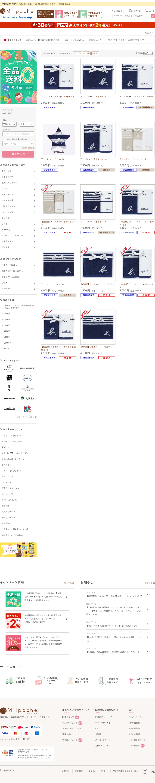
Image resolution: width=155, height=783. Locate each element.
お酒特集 (5, 506)
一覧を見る (67, 583)
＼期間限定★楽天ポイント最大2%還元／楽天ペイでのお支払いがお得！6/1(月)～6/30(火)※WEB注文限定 (43, 618)
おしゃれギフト (8, 494)
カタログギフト (8, 476)
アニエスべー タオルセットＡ (93, 159)
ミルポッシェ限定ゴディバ (13, 441)
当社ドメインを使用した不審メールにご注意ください (122, 40)
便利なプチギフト (9, 517)
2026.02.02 (93, 40)
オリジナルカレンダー (71, 728)
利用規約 (79, 771)
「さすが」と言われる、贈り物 (15, 529)
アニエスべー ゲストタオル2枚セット (57, 96)
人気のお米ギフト (9, 512)
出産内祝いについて (103, 717)
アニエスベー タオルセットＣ (93, 222)
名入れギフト (7, 465)
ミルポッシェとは (136, 717)
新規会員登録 (134, 728)
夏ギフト (5, 447)
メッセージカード (102, 740)
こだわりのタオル (9, 500)
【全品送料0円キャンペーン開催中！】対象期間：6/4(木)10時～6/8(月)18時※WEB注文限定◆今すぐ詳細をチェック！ (43, 596)
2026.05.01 (31, 40)
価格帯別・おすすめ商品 (12, 535)
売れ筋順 (77, 53)
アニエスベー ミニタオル (52, 159)
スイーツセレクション (11, 471)
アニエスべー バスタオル (52, 284)
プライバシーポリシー (98, 771)
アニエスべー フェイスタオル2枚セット (137, 96)
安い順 (87, 53)
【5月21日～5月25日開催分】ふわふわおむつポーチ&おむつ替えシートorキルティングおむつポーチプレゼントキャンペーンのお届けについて (113, 610)
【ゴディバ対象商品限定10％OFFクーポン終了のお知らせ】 (112, 626)
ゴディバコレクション (11, 436)
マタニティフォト (70, 740)
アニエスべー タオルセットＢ (133, 159)
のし (97, 728)
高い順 (95, 53)
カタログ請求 (134, 745)
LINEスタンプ (68, 717)
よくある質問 (134, 734)
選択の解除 (29, 148)
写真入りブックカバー (11, 488)
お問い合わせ (134, 723)
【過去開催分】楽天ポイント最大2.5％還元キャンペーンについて (114, 596)
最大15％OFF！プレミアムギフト (16, 453)
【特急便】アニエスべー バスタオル (96, 347)
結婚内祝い (6, 523)
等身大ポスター (69, 734)
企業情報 (66, 771)
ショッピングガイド (137, 740)
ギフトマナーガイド (103, 723)
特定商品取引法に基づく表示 (125, 771)
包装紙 (98, 734)
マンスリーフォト (70, 723)
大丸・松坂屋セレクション (13, 459)
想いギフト (6, 482)
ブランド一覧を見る (25, 417)
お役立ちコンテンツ (103, 745)
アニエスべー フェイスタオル (93, 96)
